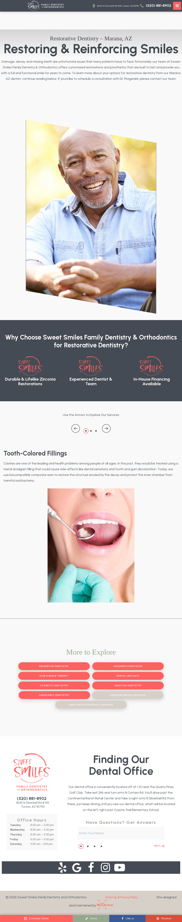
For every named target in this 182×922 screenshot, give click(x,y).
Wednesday (17, 829)
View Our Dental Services (127, 695)
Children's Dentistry (128, 666)
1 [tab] (86, 431)
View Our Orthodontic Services (91, 705)
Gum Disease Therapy (54, 676)
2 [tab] (91, 431)
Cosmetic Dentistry (54, 685)
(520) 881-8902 (155, 6)
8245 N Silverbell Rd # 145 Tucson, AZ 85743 (32, 804)
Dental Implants (128, 676)
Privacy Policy (128, 897)
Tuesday (15, 825)
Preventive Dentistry (54, 666)
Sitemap (111, 897)
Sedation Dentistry (128, 685)
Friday (14, 839)
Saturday (16, 844)
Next (159, 846)
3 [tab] (96, 431)
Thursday (16, 834)
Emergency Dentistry (54, 695)
